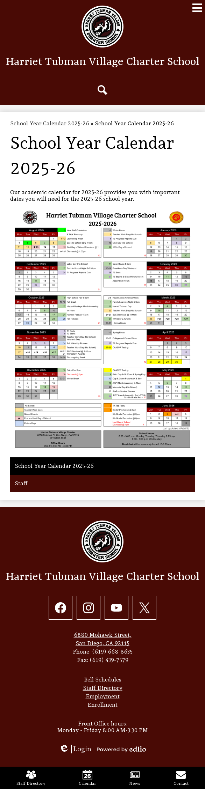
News (134, 778)
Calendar (87, 778)
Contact (181, 778)
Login (75, 749)
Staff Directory (30, 778)
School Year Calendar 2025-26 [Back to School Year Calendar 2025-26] (49, 123)
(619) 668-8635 (112, 651)
